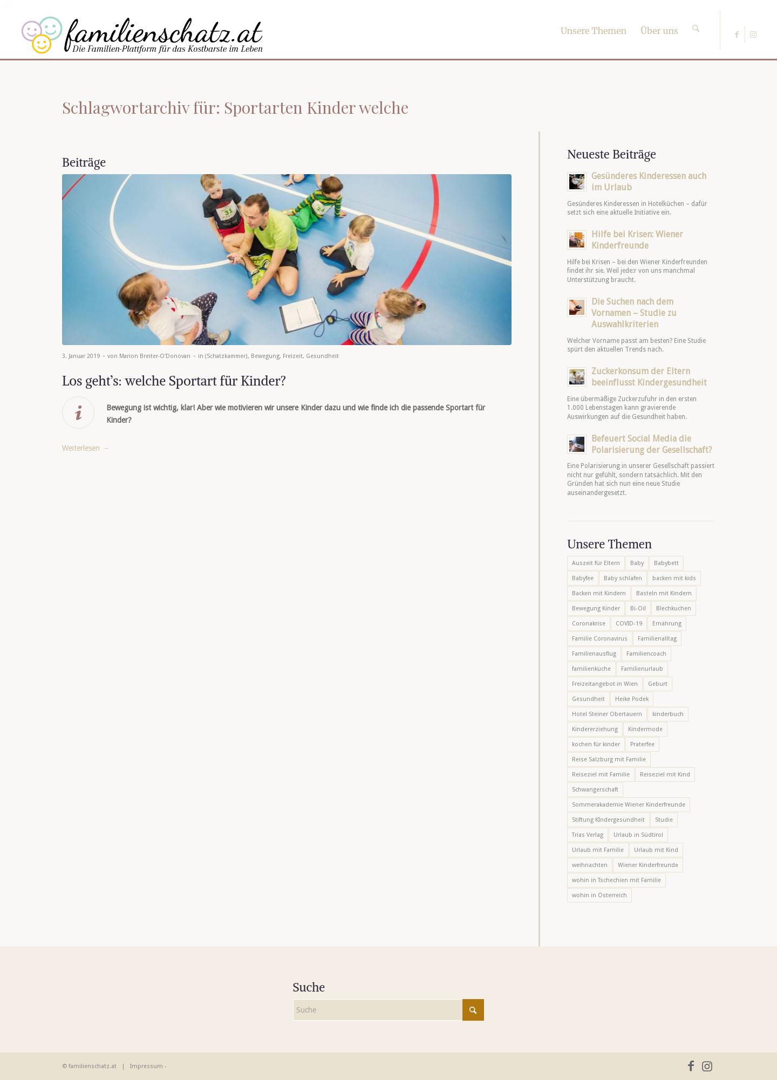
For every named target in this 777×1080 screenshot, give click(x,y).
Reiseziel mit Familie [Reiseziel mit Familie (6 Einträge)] (601, 774)
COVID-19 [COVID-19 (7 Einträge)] (629, 623)
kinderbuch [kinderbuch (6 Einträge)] (668, 714)
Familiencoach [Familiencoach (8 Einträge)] (646, 653)
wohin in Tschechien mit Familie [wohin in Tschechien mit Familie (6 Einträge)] (616, 880)
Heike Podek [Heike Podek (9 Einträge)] (632, 699)
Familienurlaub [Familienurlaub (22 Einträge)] (642, 668)
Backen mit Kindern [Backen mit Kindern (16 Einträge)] (599, 593)
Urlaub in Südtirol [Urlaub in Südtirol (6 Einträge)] (638, 834)
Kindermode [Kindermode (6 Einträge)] (645, 729)
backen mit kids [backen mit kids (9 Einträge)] (674, 578)
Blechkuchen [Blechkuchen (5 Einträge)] (673, 608)
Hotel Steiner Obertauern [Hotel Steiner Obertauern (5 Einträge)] (607, 714)
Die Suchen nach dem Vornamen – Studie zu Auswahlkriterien (634, 313)
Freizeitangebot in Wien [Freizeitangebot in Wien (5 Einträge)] (605, 683)
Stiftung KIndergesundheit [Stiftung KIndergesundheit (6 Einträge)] (608, 819)
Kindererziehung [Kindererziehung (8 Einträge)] (595, 729)
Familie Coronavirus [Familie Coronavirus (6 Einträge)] (600, 638)
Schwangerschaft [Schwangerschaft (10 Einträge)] (595, 789)
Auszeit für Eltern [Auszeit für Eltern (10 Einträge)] (596, 563)
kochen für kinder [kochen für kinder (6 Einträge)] (596, 744)
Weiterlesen (86, 448)
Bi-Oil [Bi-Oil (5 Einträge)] (638, 608)
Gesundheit (322, 356)
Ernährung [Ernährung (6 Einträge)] (666, 623)
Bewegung (265, 356)
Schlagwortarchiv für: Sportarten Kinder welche (235, 107)
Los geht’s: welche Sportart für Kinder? (174, 381)
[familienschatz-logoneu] (142, 35)
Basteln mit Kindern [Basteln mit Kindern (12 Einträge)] (664, 593)
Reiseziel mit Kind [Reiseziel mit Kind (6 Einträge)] (665, 774)
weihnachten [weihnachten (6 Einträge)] (590, 865)
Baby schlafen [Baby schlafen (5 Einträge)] (623, 578)
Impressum (146, 1066)
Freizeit (293, 356)
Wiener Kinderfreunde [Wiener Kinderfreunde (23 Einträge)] (648, 865)
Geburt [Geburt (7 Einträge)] (657, 683)
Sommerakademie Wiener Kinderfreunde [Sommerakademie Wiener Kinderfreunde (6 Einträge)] (628, 804)
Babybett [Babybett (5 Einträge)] (666, 563)
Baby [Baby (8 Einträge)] (637, 563)
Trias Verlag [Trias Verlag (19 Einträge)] (587, 834)
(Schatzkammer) (226, 356)
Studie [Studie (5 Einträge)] (664, 819)
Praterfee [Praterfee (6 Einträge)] (642, 744)
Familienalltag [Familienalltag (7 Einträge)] (657, 638)
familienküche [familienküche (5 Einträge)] (591, 668)
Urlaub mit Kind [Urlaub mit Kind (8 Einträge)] (656, 850)
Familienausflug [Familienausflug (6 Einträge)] (594, 653)
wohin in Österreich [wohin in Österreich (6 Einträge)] (599, 895)
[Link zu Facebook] (737, 34)
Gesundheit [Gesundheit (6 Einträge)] (588, 699)
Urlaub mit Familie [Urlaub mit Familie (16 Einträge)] (598, 850)
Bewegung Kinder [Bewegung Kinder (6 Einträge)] (596, 608)
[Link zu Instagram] (753, 34)
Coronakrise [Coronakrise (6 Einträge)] (588, 623)
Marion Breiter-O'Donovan (154, 356)
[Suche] (695, 19)
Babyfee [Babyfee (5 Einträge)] (583, 578)
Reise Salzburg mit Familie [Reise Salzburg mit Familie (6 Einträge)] (609, 759)
